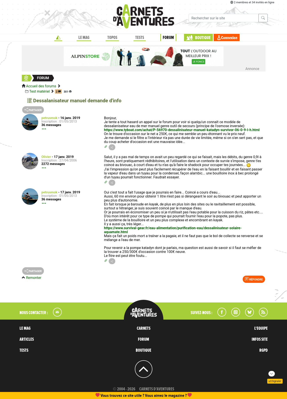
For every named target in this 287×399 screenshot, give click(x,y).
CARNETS (143, 328)
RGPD (263, 350)
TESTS (139, 37)
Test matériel (39, 91)
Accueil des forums (41, 86)
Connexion (229, 38)
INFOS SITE (260, 339)
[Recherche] (224, 18)
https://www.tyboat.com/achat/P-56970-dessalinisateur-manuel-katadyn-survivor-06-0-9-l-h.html (182, 130)
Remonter (33, 278)
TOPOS (112, 37)
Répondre (254, 279)
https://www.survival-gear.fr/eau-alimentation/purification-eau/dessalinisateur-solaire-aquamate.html (173, 230)
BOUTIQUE (203, 38)
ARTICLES (27, 339)
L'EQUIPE (261, 328)
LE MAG (83, 37)
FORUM (168, 37)
